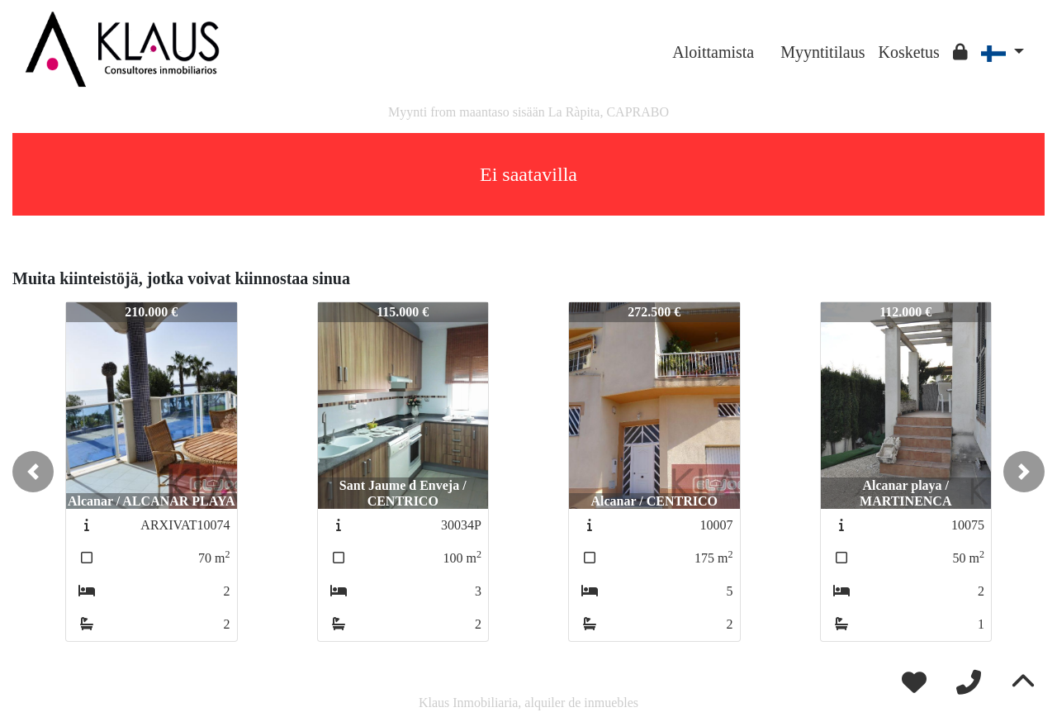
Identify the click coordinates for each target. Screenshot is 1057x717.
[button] (33, 471)
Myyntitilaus (822, 52)
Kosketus (908, 52)
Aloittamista (713, 52)
